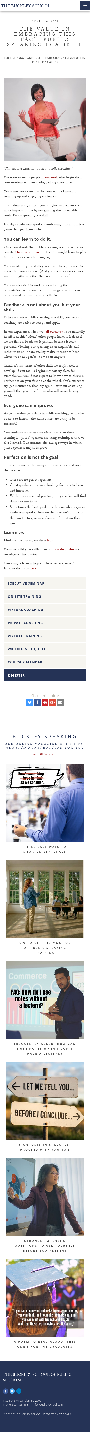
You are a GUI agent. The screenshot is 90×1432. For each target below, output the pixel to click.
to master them (28, 252)
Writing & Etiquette (28, 649)
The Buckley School (25, 6)
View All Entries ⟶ (45, 754)
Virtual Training (25, 636)
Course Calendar (25, 662)
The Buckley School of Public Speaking (37, 1378)
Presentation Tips (73, 58)
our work (51, 178)
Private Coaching (25, 623)
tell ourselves (53, 332)
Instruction (52, 58)
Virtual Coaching (26, 610)
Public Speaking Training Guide (23, 58)
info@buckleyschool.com (48, 1404)
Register (16, 675)
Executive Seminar (26, 583)
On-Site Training (24, 596)
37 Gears (65, 1414)
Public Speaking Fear (45, 62)
